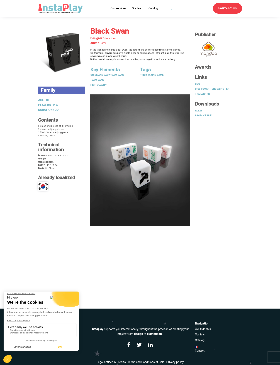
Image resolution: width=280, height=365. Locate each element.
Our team (200, 334)
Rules (199, 110)
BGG (197, 83)
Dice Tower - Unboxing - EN (212, 88)
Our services (203, 328)
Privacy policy (175, 362)
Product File (203, 115)
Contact (199, 350)
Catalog (199, 340)
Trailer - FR (202, 93)
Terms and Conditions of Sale (146, 362)
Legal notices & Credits (111, 362)
